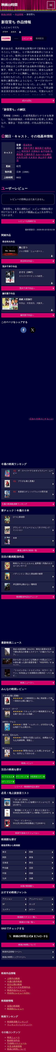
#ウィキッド (21, 776)
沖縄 (31, 878)
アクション (7, 899)
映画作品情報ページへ (12, 952)
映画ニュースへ (27, 683)
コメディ (6, 910)
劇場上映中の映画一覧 (27, 550)
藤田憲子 (39, 148)
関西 (4, 857)
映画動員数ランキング (17, 1021)
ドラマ (5, 32)
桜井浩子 (26, 151)
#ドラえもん (7, 776)
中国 (4, 873)
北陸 (31, 868)
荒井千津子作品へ (27, 288)
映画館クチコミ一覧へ (27, 917)
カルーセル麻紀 (43, 154)
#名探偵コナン (36, 776)
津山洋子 (42, 157)
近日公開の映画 (14, 984)
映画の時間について (27, 945)
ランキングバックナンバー (19, 1024)
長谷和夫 (27, 145)
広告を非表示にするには (41, 419)
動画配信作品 (13, 1040)
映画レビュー (27, 763)
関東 (31, 852)
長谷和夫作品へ (27, 261)
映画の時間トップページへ (14, 957)
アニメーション (36, 899)
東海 (31, 857)
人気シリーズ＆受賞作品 (18, 987)
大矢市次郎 (22, 157)
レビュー (26, 38)
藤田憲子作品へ (27, 315)
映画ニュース (13, 1037)
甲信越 (5, 868)
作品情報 (19, 14)
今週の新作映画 (14, 981)
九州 (4, 878)
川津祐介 (35, 151)
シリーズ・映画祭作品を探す (27, 787)
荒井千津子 (28, 148)
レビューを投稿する (27, 221)
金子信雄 (45, 151)
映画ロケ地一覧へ (27, 922)
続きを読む (27, 100)
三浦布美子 (29, 154)
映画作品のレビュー (16, 990)
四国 (31, 873)
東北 (31, 863)
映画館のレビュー (15, 1009)
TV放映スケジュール (17, 1043)
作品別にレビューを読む (18, 993)
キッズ (32, 904)
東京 (4, 852)
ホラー (32, 910)
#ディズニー (7, 781)
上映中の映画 (13, 978)
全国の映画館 (13, 1006)
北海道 (5, 863)
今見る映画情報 (14, 1046)
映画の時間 (6, 14)
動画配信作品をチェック (27, 597)
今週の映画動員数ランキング (14, 504)
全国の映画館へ (27, 886)
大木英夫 (32, 157)
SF (3, 904)
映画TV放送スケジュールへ (27, 833)
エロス (13, 32)
